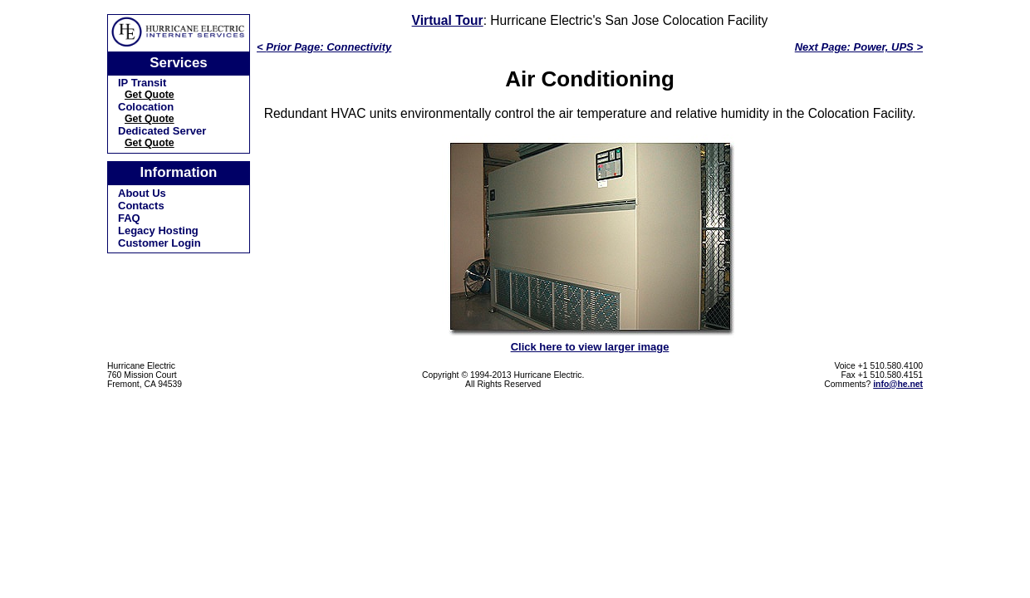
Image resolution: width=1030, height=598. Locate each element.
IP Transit (142, 82)
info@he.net (898, 384)
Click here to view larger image (590, 347)
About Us (142, 193)
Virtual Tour (447, 20)
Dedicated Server (162, 131)
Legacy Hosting (158, 230)
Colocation (146, 106)
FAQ (129, 218)
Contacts (141, 205)
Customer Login (159, 243)
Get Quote (149, 94)
